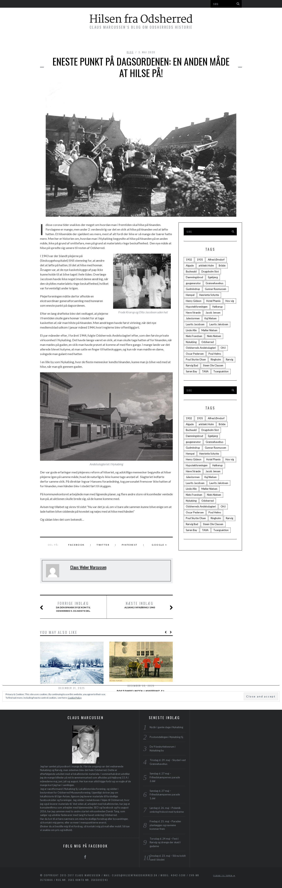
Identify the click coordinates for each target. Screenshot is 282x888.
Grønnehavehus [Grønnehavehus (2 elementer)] (214, 283)
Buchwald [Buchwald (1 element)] (191, 271)
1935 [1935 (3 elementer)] (200, 259)
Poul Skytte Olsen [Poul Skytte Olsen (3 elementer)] (196, 359)
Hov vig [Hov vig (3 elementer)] (229, 300)
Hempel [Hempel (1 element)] (190, 294)
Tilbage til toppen (224, 875)
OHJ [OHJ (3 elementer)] (223, 347)
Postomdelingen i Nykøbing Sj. (167, 737)
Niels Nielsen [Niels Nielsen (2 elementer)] (214, 336)
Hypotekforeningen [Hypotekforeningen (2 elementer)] (197, 306)
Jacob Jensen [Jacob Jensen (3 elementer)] (212, 312)
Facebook (76, 544)
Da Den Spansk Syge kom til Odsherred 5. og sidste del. (69, 606)
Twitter (103, 544)
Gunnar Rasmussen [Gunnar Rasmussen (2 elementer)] (215, 288)
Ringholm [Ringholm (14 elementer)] (216, 359)
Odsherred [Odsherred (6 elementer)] (207, 342)
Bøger (89, 40)
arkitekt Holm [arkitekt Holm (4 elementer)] (206, 265)
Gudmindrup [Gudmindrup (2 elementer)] (193, 288)
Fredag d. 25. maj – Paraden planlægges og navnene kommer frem (165, 825)
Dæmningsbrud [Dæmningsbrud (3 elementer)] (194, 277)
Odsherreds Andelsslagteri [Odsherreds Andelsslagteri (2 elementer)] (201, 347)
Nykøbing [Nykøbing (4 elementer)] (191, 342)
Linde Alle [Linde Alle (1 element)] (191, 330)
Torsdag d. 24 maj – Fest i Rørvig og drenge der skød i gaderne (165, 842)
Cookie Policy (75, 697)
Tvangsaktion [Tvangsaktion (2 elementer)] (221, 371)
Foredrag (145, 40)
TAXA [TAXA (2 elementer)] (205, 371)
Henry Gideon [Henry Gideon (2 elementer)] (193, 300)
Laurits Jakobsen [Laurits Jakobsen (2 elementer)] (218, 324)
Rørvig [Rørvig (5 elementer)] (229, 359)
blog (130, 52)
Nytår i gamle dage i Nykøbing (166, 727)
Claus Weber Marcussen (88, 567)
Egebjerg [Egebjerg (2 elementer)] (213, 277)
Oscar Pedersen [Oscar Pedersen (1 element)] (195, 353)
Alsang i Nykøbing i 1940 (144, 605)
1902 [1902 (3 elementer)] (189, 259)
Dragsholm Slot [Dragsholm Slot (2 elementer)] (210, 271)
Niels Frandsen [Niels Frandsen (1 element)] (194, 336)
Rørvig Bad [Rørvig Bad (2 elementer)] (192, 365)
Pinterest (130, 544)
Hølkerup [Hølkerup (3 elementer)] (217, 306)
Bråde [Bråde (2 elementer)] (222, 265)
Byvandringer (115, 40)
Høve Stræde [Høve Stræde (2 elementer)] (193, 312)
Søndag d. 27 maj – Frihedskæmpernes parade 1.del (165, 794)
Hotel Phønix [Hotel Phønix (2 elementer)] (213, 300)
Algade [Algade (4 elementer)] (190, 265)
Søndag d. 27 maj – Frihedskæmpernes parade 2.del (165, 777)
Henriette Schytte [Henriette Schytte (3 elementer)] (209, 294)
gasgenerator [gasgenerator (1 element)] (193, 283)
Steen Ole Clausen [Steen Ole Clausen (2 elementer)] (213, 365)
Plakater (170, 40)
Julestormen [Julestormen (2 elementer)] (193, 318)
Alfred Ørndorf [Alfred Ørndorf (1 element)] (216, 259)
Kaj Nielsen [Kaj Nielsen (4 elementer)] (210, 318)
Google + (159, 544)
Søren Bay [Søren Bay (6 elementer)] (191, 371)
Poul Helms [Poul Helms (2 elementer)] (215, 353)
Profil (192, 40)
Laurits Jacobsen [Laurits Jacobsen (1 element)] (195, 324)
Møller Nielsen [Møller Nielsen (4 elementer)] (209, 330)
